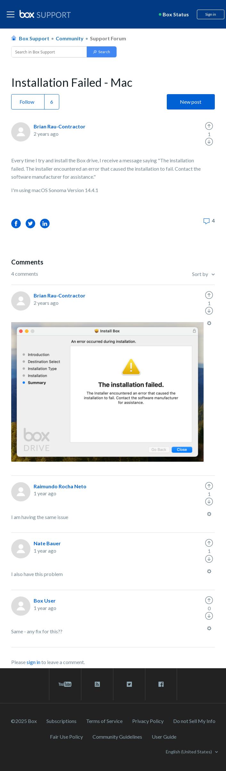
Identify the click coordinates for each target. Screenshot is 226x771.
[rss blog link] (97, 684)
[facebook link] (161, 684)
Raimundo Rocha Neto (60, 486)
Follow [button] (27, 102)
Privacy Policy (148, 721)
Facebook (16, 223)
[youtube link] (65, 684)
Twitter (30, 223)
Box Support (34, 38)
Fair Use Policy (66, 737)
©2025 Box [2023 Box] (24, 721)
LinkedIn (45, 223)
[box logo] (45, 14)
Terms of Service (104, 721)
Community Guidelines (117, 737)
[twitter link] (129, 684)
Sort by (200, 274)
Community (70, 38)
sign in (33, 662)
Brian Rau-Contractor (59, 126)
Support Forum (108, 38)
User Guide (164, 737)
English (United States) (189, 751)
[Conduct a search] (48, 51)
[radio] (209, 126)
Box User (45, 600)
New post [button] (190, 102)
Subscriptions (61, 721)
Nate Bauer (47, 543)
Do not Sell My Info (194, 721)
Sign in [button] (210, 14)
